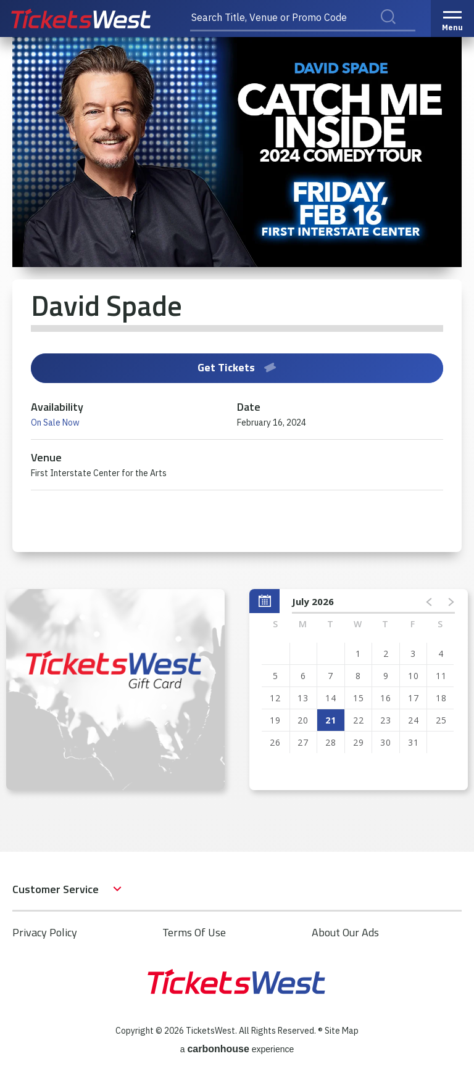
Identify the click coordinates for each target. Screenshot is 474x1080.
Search (396, 30)
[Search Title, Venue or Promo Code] (302, 18)
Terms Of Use (194, 932)
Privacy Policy (44, 932)
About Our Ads (345, 932)
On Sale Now (55, 422)
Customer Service (55, 889)
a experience (237, 1049)
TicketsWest (94, 18)
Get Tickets (237, 367)
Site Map (342, 1030)
